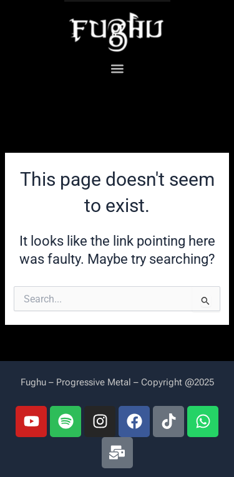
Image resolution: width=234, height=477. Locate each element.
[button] (117, 69)
